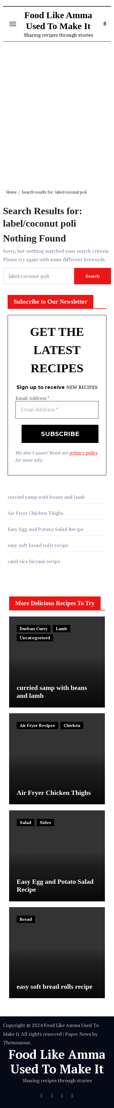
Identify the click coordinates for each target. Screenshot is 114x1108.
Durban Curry (33, 628)
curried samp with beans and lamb (46, 497)
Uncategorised (35, 637)
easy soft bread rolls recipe (38, 545)
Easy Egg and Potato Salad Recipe (45, 529)
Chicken (72, 725)
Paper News (78, 1034)
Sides (45, 822)
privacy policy (84, 452)
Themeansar (16, 1042)
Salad (25, 822)
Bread (26, 919)
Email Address (33, 398)
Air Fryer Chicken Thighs (36, 513)
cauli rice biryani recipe (34, 561)
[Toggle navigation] (13, 24)
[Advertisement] (57, 110)
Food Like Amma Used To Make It (57, 1061)
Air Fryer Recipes (37, 725)
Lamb (61, 628)
